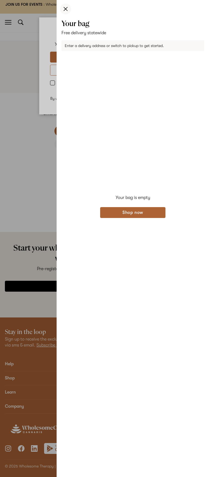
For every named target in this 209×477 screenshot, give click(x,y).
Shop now (132, 212)
